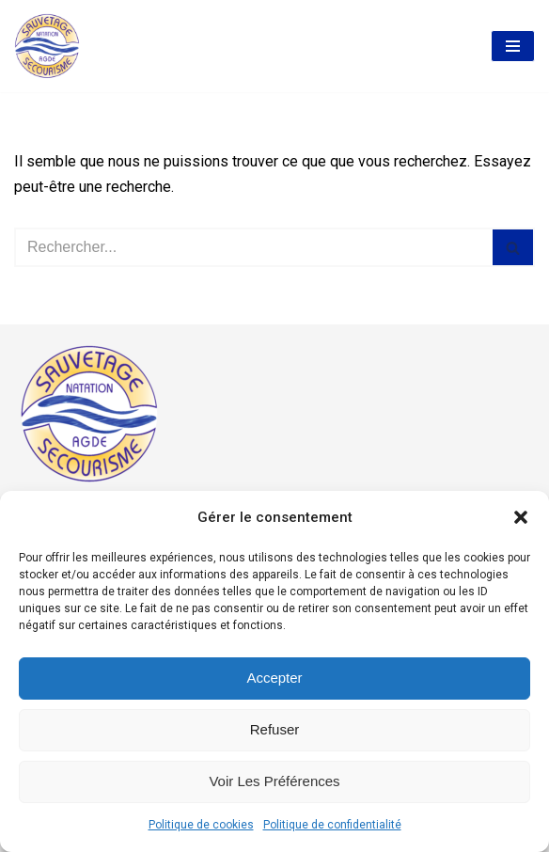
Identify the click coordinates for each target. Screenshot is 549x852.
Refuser (275, 729)
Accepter (274, 678)
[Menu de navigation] (513, 46)
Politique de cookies (201, 824)
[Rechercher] (253, 247)
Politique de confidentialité (332, 824)
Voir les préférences (274, 781)
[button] (520, 517)
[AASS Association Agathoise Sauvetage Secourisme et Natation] (47, 46)
